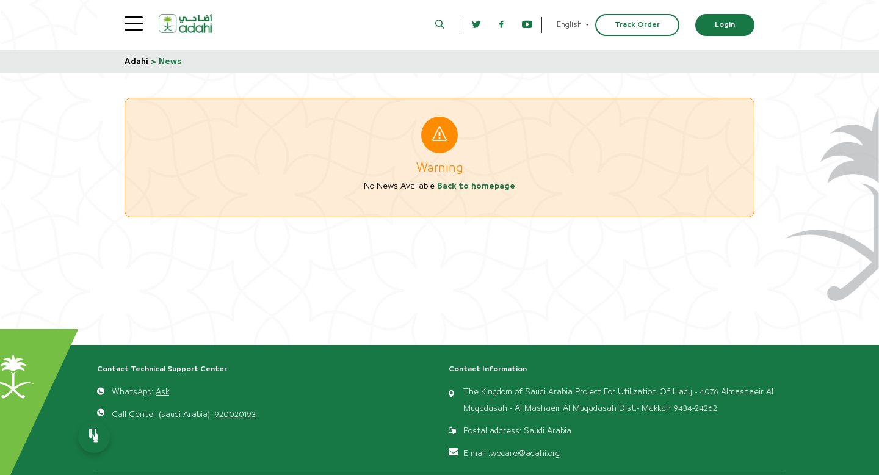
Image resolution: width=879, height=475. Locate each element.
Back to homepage (476, 186)
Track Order (637, 24)
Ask (162, 392)
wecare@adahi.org (525, 453)
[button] (439, 25)
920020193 (235, 414)
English (570, 24)
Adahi (136, 61)
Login (725, 24)
